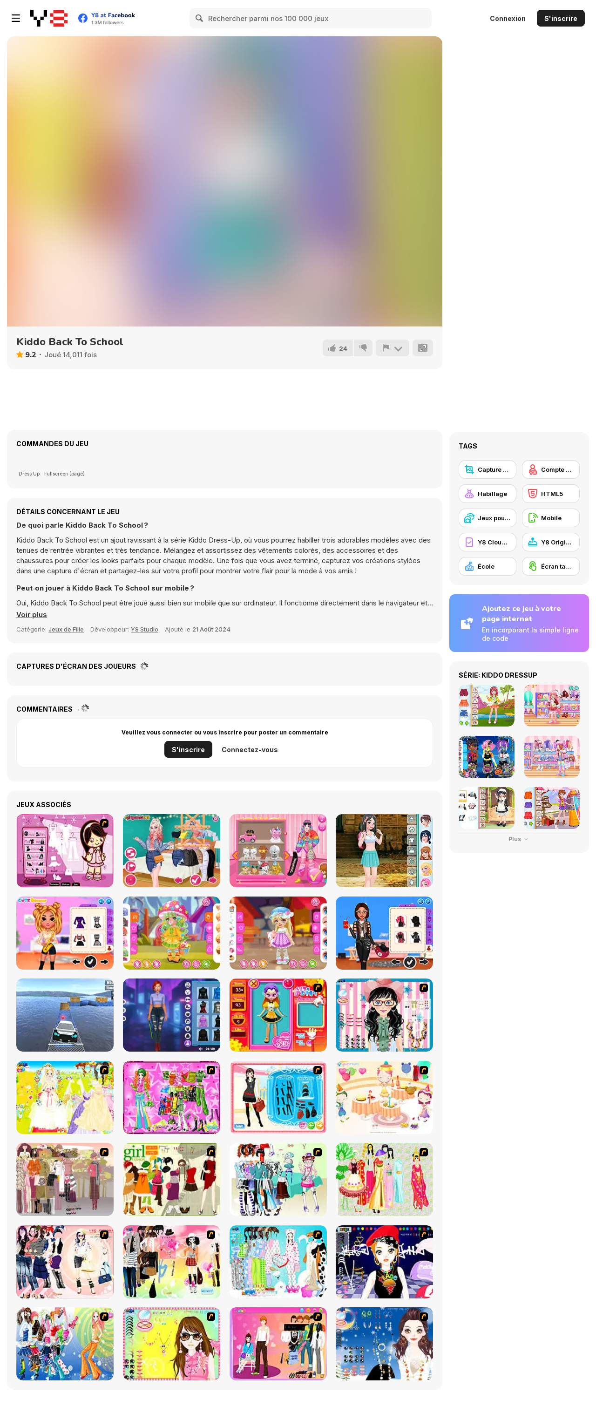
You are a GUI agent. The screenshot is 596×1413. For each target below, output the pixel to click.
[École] (487, 566)
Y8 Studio (144, 629)
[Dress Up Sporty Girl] (65, 1261)
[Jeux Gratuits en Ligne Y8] (49, 18)
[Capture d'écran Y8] (487, 469)
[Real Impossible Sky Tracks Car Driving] (65, 1015)
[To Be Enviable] (171, 1343)
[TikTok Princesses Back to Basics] (171, 850)
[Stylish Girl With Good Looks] (384, 1261)
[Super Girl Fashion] (171, 1179)
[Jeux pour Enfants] (487, 518)
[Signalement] (392, 348)
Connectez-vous (250, 750)
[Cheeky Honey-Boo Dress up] (65, 850)
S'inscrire (560, 18)
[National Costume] (384, 1179)
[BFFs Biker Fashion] (384, 933)
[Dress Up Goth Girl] (384, 1343)
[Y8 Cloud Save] (487, 542)
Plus (519, 839)
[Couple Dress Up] (278, 1343)
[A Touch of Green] (171, 1097)
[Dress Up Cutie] (384, 1015)
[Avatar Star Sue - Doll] (278, 1015)
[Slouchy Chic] (171, 1261)
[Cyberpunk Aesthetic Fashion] (171, 1015)
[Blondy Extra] (278, 850)
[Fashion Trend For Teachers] (65, 1179)
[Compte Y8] (551, 469)
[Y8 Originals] (551, 542)
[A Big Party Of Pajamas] (278, 1261)
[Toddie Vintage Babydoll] (278, 933)
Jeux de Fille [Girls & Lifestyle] (66, 629)
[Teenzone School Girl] (384, 850)
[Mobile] (551, 518)
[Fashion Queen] (278, 1097)
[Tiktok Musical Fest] (65, 933)
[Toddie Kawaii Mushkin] (171, 933)
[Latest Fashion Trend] (65, 1343)
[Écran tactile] (551, 566)
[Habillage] (487, 493)
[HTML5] (551, 493)
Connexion (508, 18)
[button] (31, 615)
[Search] (200, 18)
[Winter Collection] (278, 1179)
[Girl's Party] (384, 1097)
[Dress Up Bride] (65, 1097)
